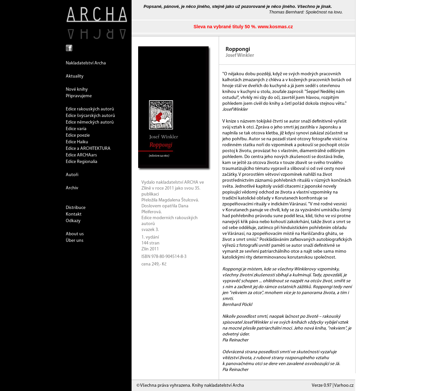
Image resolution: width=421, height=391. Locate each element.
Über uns (75, 240)
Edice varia (76, 128)
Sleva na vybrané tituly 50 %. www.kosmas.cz (243, 26)
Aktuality (75, 76)
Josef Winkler (240, 55)
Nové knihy (77, 89)
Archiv (72, 188)
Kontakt (74, 214)
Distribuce (76, 207)
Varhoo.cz (344, 385)
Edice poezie (78, 135)
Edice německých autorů (90, 122)
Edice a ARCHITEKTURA (88, 148)
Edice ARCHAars (81, 155)
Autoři (72, 174)
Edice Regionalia (81, 161)
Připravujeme (79, 96)
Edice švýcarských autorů (90, 115)
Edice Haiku (77, 142)
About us (75, 234)
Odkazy (73, 220)
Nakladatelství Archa (86, 63)
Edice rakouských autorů (90, 109)
